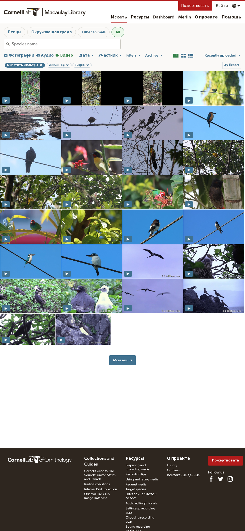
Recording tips (136, 474)
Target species (136, 489)
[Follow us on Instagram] (230, 479)
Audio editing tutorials (141, 503)
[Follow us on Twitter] (220, 479)
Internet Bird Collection (100, 489)
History (172, 465)
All (118, 32)
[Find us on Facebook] (211, 479)
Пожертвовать (195, 6)
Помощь (231, 17)
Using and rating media (142, 479)
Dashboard (163, 17)
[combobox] (66, 44)
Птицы (14, 32)
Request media (136, 484)
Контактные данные (183, 475)
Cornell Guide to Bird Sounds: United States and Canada (100, 475)
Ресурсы (140, 17)
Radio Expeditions (97, 484)
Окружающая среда (51, 32)
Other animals (94, 32)
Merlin (184, 17)
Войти (222, 6)
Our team (173, 470)
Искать (119, 17)
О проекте (206, 17)
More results (122, 360)
